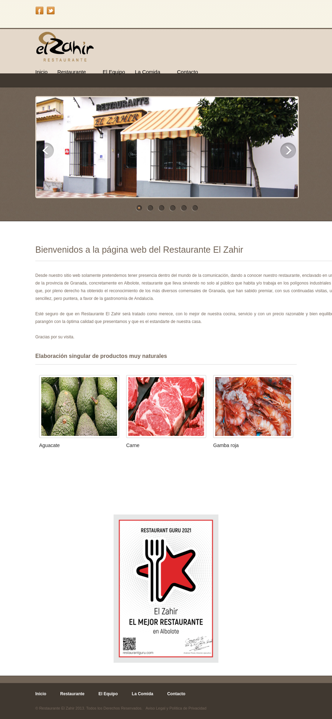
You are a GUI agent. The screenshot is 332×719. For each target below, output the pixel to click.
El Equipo (114, 72)
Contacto (187, 72)
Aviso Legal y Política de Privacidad (175, 708)
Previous (46, 150)
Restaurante (71, 72)
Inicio (41, 72)
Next (288, 150)
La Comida (147, 72)
